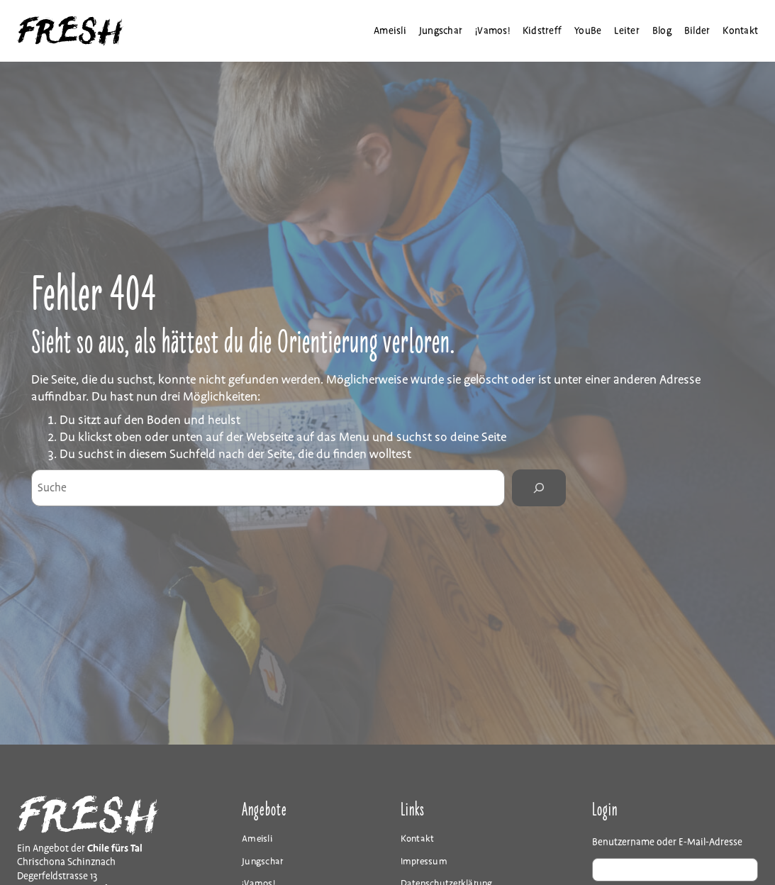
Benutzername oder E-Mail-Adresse (667, 842)
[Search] (539, 487)
